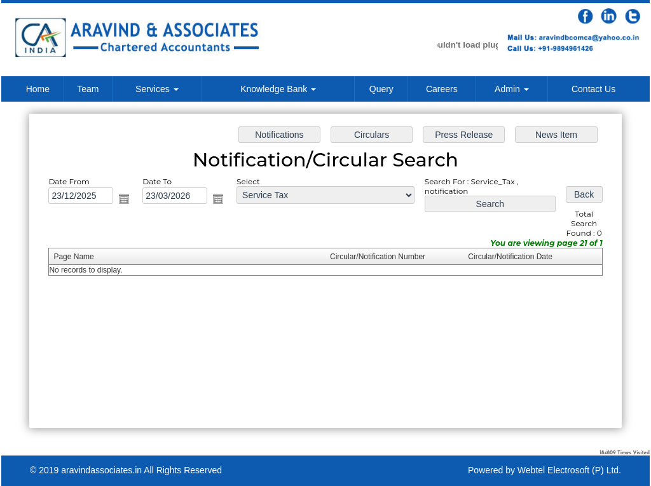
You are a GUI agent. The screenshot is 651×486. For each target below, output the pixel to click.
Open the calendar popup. (126, 199)
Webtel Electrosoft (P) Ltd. (569, 470)
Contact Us (593, 89)
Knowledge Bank (278, 89)
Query (381, 89)
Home (38, 89)
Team (88, 89)
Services (157, 89)
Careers (442, 89)
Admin (512, 89)
